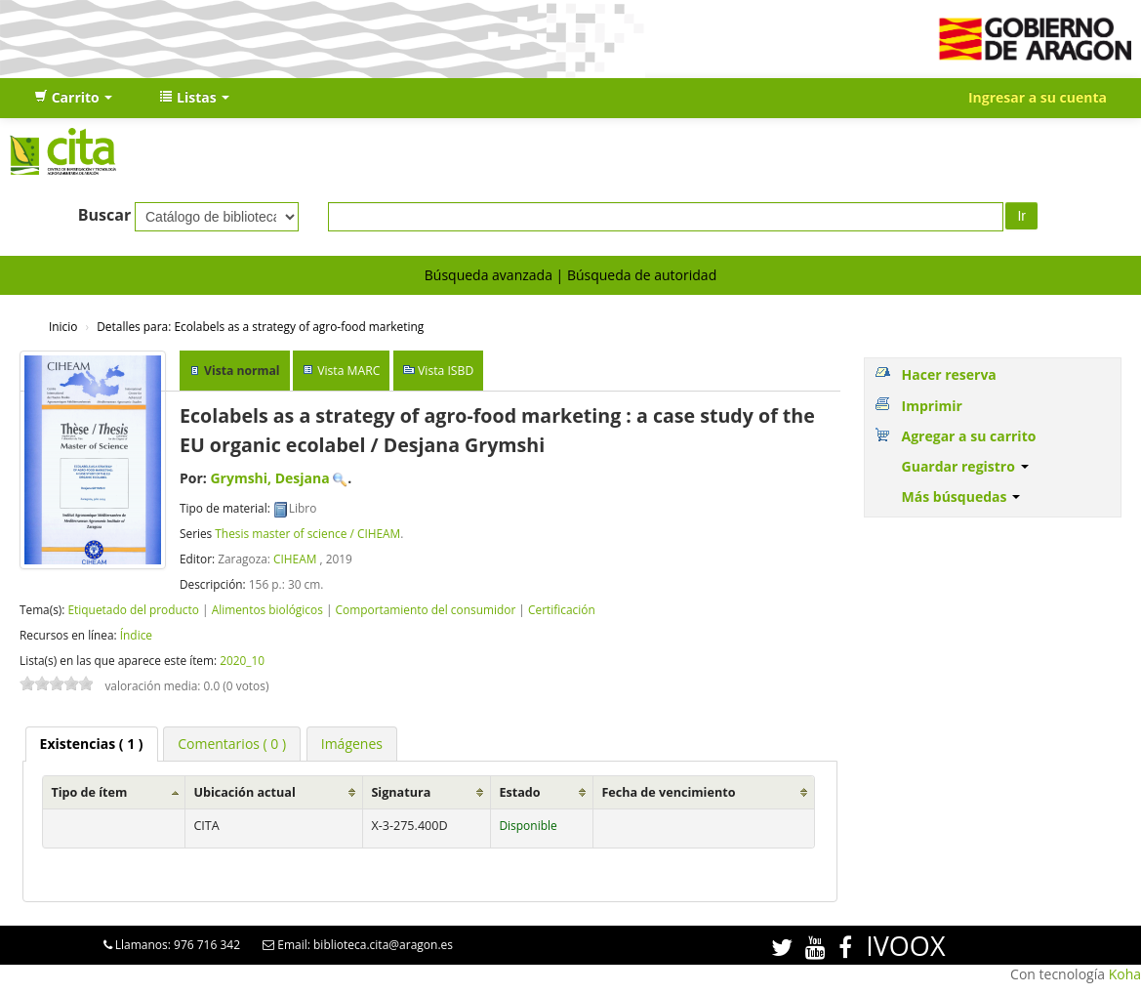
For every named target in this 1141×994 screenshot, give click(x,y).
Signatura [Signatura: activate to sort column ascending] (400, 792)
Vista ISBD (445, 370)
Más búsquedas (961, 496)
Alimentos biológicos (267, 609)
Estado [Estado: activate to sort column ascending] (519, 792)
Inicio (63, 326)
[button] (73, 97)
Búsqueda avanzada (488, 275)
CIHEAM (294, 558)
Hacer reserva (949, 374)
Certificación (561, 609)
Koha (1125, 974)
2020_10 (242, 660)
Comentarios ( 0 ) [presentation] (232, 743)
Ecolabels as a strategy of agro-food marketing (260, 326)
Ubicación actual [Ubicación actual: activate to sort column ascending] (244, 792)
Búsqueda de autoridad (641, 275)
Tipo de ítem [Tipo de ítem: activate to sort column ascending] (89, 792)
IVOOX (905, 946)
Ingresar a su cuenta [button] (1037, 97)
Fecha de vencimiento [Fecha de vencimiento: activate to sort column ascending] (668, 792)
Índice (136, 634)
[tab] (91, 744)
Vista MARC (348, 370)
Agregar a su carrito (969, 436)
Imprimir (932, 405)
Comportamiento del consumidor (426, 609)
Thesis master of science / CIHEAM (307, 533)
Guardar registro (965, 466)
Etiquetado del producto (132, 609)
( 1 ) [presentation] (91, 743)
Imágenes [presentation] (352, 743)
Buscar (105, 215)
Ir (1021, 216)
